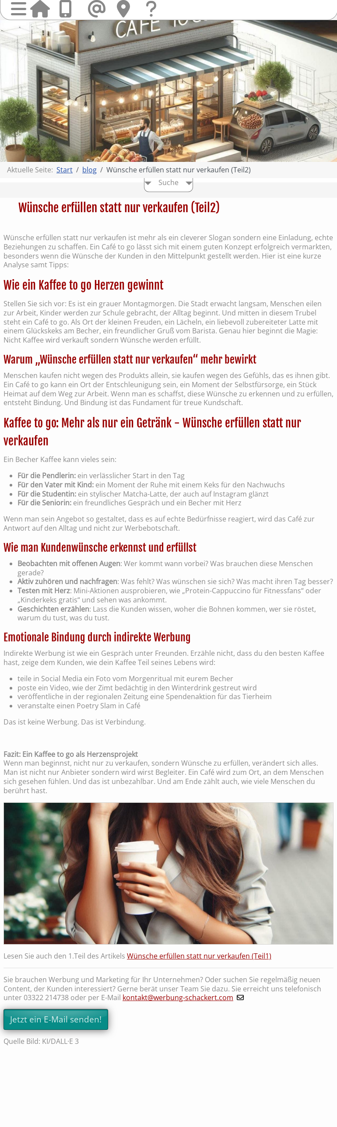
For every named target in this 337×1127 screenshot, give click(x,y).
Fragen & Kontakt (155, 17)
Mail (97, 9)
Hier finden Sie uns (126, 9)
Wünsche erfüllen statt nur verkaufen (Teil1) (199, 956)
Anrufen (68, 9)
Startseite (39, 9)
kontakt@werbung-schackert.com (178, 997)
